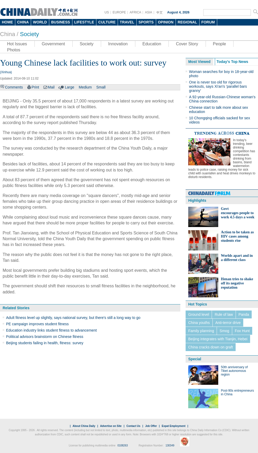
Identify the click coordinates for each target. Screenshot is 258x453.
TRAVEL (127, 22)
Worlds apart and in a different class (237, 258)
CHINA (23, 22)
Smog (224, 331)
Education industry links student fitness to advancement (51, 330)
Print (35, 87)
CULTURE (107, 22)
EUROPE (119, 12)
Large (69, 87)
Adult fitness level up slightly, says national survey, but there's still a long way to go (73, 318)
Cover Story (187, 44)
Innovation (118, 44)
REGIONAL (187, 22)
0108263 (122, 445)
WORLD (40, 22)
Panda (244, 314)
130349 (170, 445)
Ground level (198, 314)
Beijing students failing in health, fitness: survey (44, 343)
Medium (85, 87)
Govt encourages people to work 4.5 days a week (237, 213)
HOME (7, 22)
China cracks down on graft (210, 347)
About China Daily (84, 426)
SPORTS (146, 22)
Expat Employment (173, 426)
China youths (199, 323)
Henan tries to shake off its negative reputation (237, 283)
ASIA (148, 12)
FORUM (208, 22)
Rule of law (224, 314)
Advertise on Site (111, 426)
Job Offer (151, 426)
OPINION (165, 22)
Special (194, 359)
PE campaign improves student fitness (37, 324)
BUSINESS (60, 22)
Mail (51, 87)
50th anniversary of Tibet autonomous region (234, 370)
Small (101, 87)
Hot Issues (17, 44)
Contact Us (133, 426)
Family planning (201, 331)
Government (53, 44)
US (107, 12)
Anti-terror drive (228, 323)
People (219, 44)
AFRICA (135, 12)
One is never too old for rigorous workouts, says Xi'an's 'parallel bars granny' (218, 86)
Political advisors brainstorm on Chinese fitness (44, 336)
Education (151, 44)
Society (29, 34)
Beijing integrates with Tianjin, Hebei (217, 339)
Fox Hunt (242, 331)
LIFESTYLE (84, 22)
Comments (14, 87)
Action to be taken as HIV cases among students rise (237, 236)
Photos (13, 50)
